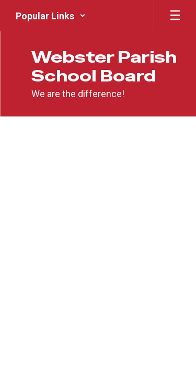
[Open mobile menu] (175, 15)
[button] (50, 15)
